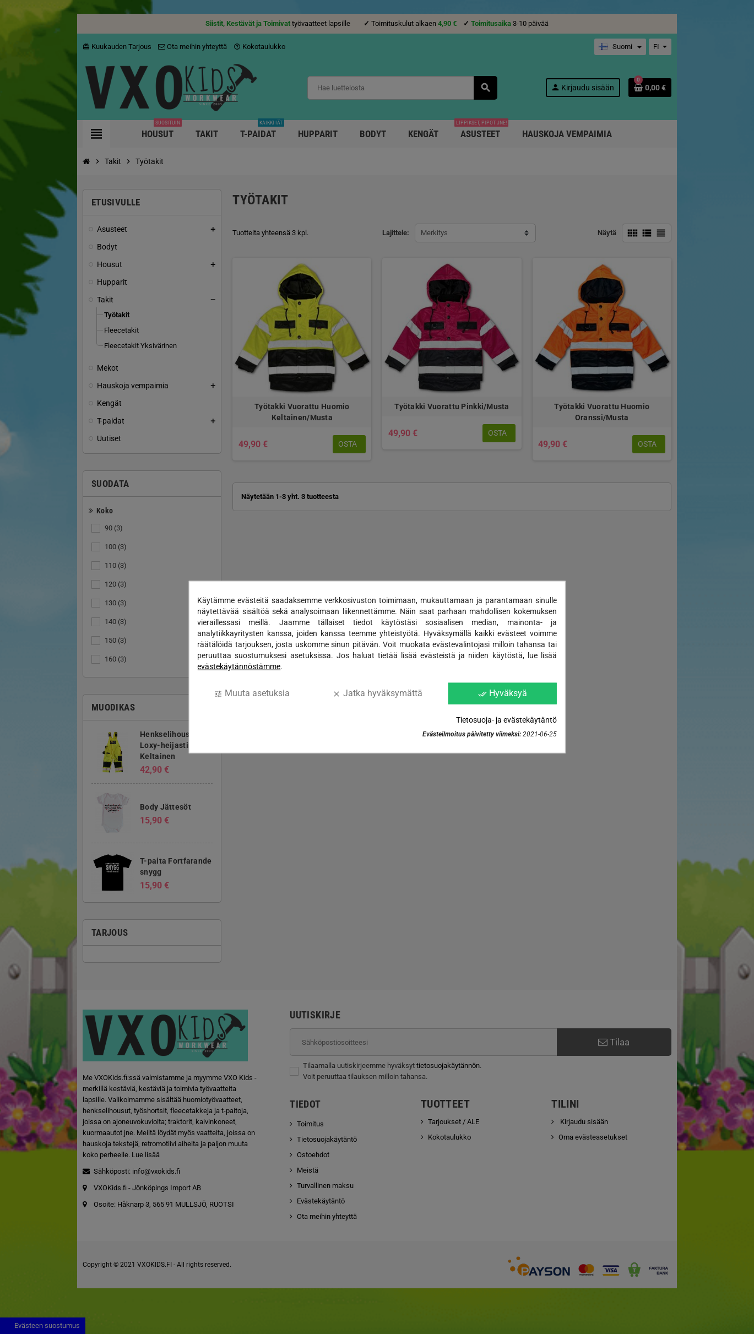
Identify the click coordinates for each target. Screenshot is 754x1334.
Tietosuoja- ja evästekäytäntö (506, 719)
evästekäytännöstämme (238, 666)
